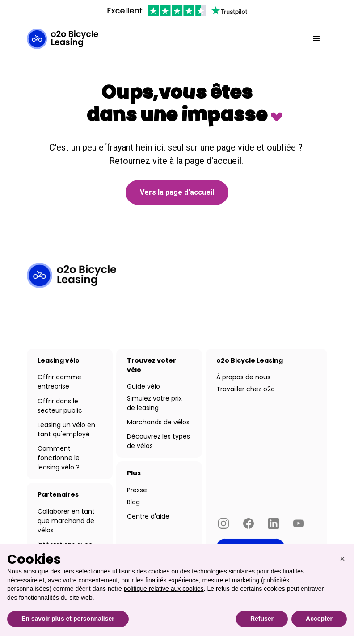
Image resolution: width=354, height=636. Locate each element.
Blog (133, 502)
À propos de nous (243, 376)
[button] (316, 39)
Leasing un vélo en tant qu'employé (66, 429)
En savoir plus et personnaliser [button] (67, 618)
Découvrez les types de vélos (158, 441)
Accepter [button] (319, 618)
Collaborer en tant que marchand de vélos (66, 521)
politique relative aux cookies (164, 588)
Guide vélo (143, 386)
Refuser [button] (262, 618)
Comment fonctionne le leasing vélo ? (59, 458)
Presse (137, 489)
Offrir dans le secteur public (60, 406)
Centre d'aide (148, 516)
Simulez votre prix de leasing (154, 403)
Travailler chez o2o (245, 389)
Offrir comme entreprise (59, 381)
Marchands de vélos (158, 422)
